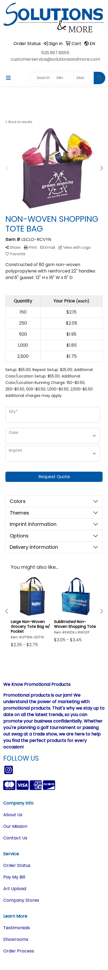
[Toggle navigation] (8, 78)
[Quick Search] (42, 78)
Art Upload (14, 889)
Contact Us (15, 838)
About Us (12, 815)
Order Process (18, 951)
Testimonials (16, 928)
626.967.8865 (55, 53)
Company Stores (21, 900)
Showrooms (15, 939)
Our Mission (15, 826)
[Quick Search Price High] (84, 78)
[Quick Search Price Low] (64, 78)
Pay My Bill (14, 877)
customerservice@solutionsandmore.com (55, 59)
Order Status (17, 865)
